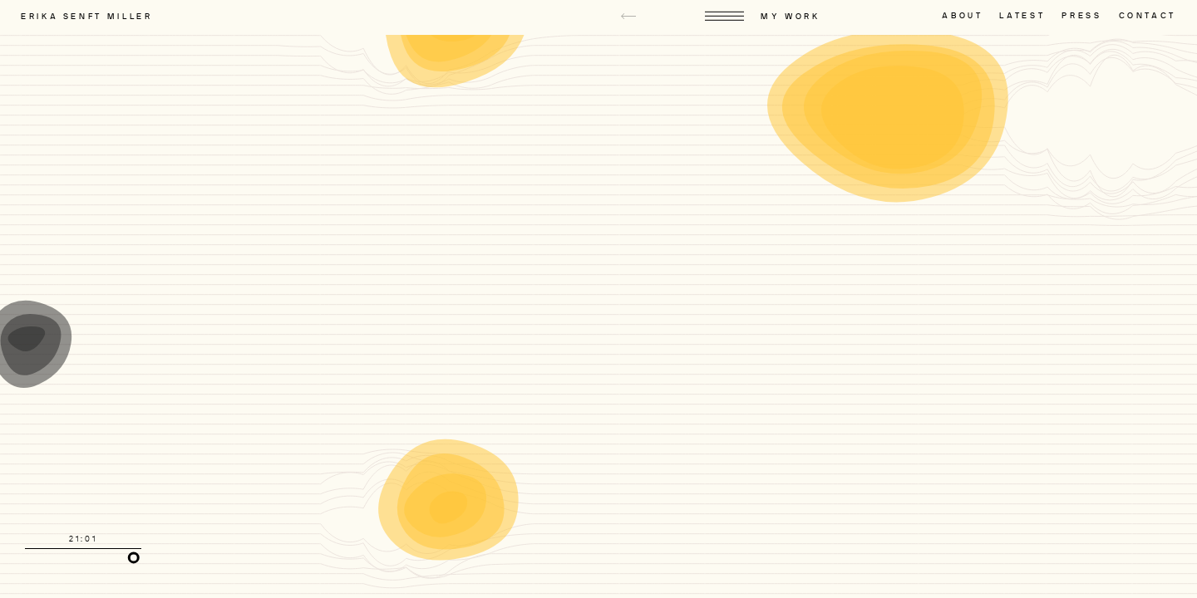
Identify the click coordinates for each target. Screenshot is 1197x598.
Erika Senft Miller (87, 16)
